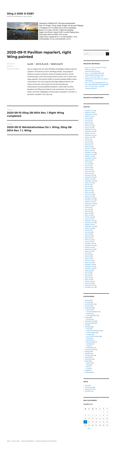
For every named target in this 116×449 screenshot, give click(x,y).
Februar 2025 (89, 126)
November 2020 (89, 222)
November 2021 (89, 200)
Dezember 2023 (89, 152)
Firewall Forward (90, 321)
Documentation (89, 304)
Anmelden (88, 385)
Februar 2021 (89, 217)
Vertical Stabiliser (91, 315)
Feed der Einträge (90, 387)
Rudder (88, 313)
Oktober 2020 (89, 224)
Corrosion (88, 302)
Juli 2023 (87, 162)
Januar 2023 (88, 173)
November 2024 (89, 131)
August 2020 (88, 228)
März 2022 (88, 192)
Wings (87, 361)
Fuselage (87, 327)
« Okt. (88, 428)
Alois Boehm (10, 63)
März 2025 (88, 124)
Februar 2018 (89, 281)
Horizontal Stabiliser (92, 311)
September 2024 (89, 135)
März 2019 (88, 259)
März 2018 (88, 279)
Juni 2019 (87, 255)
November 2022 (89, 177)
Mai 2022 (87, 188)
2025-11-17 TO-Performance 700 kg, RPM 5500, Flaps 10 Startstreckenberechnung (95, 69)
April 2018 (88, 278)
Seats (88, 346)
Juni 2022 (88, 186)
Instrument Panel (90, 349)
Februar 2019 (89, 260)
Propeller (87, 353)
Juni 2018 (87, 274)
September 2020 (89, 226)
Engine (87, 317)
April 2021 (88, 213)
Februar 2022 (89, 194)
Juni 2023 (87, 164)
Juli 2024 (87, 139)
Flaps (88, 365)
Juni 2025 (88, 120)
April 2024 (88, 145)
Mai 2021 (87, 211)
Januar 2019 (88, 262)
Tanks (88, 368)
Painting (9, 69)
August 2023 (88, 160)
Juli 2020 (87, 230)
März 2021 (88, 215)
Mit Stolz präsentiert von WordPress (46, 441)
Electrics (87, 306)
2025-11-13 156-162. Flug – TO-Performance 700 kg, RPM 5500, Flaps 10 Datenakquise (96, 79)
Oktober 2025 (89, 112)
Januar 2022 (88, 196)
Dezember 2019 (89, 243)
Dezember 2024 (89, 129)
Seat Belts (89, 344)
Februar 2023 (89, 171)
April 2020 (88, 236)
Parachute (89, 340)
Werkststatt (16, 69)
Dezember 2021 (89, 198)
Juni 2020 (88, 232)
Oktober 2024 (89, 133)
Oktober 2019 (89, 247)
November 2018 (89, 266)
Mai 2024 (87, 143)
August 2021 (88, 205)
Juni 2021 (87, 209)
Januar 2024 (88, 150)
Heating (88, 338)
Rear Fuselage (90, 342)
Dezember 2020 (89, 221)
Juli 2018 (87, 272)
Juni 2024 (88, 141)
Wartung (87, 357)
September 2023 (89, 158)
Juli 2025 (87, 118)
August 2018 (88, 270)
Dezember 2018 (89, 264)
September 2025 (89, 114)
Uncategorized (89, 355)
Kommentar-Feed (90, 389)
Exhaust (88, 319)
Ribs (87, 367)
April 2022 (88, 190)
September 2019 (89, 249)
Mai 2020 (87, 234)
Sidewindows (90, 348)
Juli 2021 (87, 207)
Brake (88, 329)
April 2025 (88, 122)
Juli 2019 (87, 253)
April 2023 (88, 167)
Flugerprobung (89, 323)
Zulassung (88, 372)
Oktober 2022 (89, 179)
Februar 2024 (89, 148)
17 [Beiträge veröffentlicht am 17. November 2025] (85, 422)
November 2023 (89, 154)
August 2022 (88, 183)
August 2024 (88, 137)
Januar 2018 (88, 283)
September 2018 (89, 268)
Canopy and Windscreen (93, 330)
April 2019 (88, 257)
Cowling (88, 334)
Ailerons (88, 363)
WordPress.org (89, 391)
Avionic (87, 300)
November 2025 (89, 110)
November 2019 (89, 245)
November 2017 (89, 287)
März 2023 (88, 169)
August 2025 (88, 116)
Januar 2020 (88, 241)
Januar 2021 (88, 219)
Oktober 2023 (89, 156)
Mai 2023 (87, 165)
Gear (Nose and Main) (92, 336)
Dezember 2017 (89, 285)
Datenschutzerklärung (27, 441)
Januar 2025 (88, 128)
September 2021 (89, 203)
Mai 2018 (87, 276)
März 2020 (88, 238)
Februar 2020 (89, 240)
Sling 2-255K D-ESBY (20, 13)
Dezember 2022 (89, 175)
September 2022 (89, 181)
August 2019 (88, 251)
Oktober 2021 (89, 202)
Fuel (86, 325)
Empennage (88, 308)
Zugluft (87, 370)
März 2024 (88, 146)
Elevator (88, 310)
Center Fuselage (91, 332)
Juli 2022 (87, 184)
